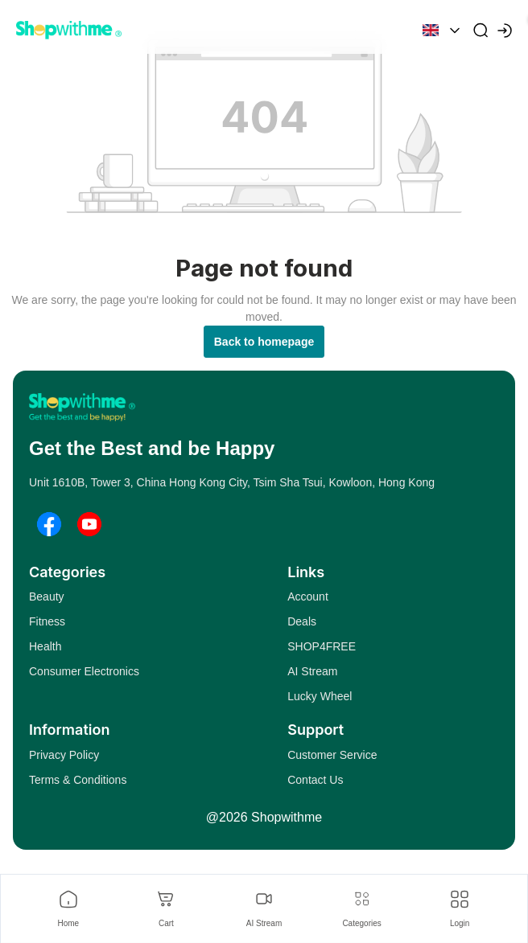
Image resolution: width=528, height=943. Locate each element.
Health (45, 646)
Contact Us (315, 779)
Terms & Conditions (77, 779)
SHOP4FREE (321, 646)
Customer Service (332, 754)
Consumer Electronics (84, 671)
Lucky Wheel (319, 696)
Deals (301, 621)
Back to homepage (264, 341)
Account (307, 596)
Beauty (46, 596)
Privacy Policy (64, 754)
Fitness (47, 621)
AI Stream (312, 671)
